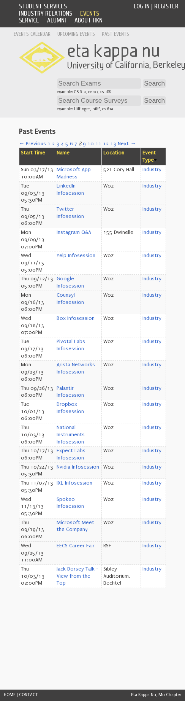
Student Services (43, 6)
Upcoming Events (76, 34)
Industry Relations (45, 13)
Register (166, 6)
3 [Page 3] (57, 144)
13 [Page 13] (113, 144)
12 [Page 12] (106, 144)
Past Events (115, 34)
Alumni (56, 20)
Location (113, 153)
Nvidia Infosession (78, 467)
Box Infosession (76, 318)
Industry (151, 170)
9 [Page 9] (84, 144)
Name (63, 153)
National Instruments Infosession (71, 434)
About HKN (88, 20)
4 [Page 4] (62, 144)
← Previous (32, 144)
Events (89, 13)
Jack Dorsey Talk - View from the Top (77, 576)
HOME (10, 694)
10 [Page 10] (90, 144)
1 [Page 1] (49, 144)
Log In (142, 6)
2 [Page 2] (53, 144)
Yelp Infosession (76, 256)
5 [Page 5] (66, 144)
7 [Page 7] (75, 144)
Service (29, 20)
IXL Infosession (74, 483)
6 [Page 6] (71, 144)
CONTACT (28, 694)
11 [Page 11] (98, 144)
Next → (127, 144)
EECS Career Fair (76, 546)
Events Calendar (32, 34)
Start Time (33, 153)
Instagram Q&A (74, 232)
